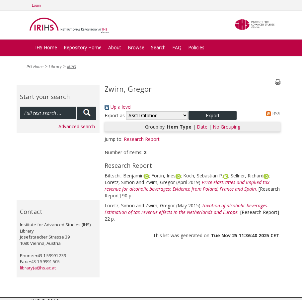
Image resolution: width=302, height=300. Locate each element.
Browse (136, 47)
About (114, 47)
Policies (196, 47)
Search (158, 47)
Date (202, 127)
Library (55, 66)
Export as (115, 115)
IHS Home (46, 47)
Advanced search (76, 126)
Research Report (142, 139)
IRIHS (71, 66)
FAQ (177, 47)
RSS (272, 113)
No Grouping (226, 127)
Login (36, 5)
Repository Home (83, 47)
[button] (213, 115)
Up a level (118, 107)
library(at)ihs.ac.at (38, 268)
